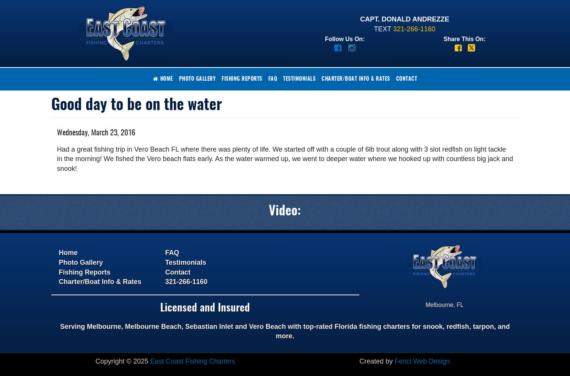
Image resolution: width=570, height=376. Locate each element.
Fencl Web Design (422, 361)
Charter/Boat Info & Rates (356, 79)
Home (163, 79)
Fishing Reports (242, 79)
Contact (406, 79)
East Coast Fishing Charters (192, 361)
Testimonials (299, 79)
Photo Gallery (197, 79)
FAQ (272, 79)
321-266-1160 (414, 29)
